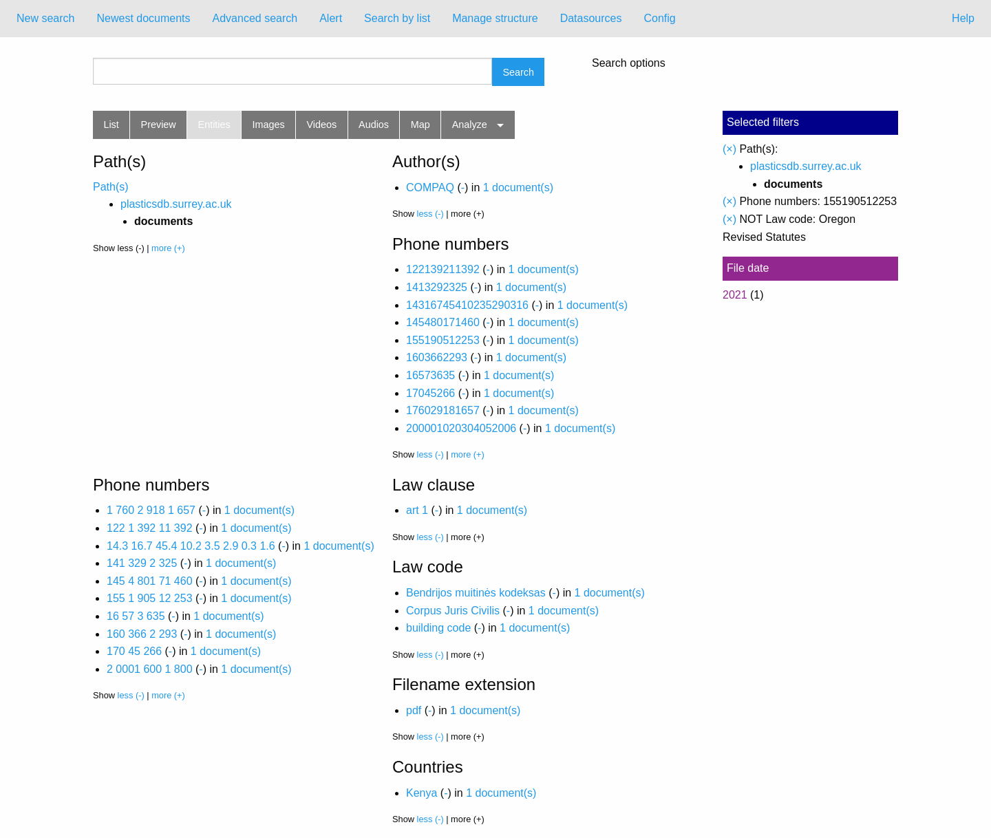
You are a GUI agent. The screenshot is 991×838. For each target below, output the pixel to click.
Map (420, 124)
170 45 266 (134, 651)
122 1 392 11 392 (150, 528)
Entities (214, 124)
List (110, 124)
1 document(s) (518, 187)
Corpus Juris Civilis (453, 610)
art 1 (417, 510)
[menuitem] (45, 19)
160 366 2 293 (142, 634)
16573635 (430, 375)
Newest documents (143, 18)
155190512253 (443, 340)
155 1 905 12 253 (150, 598)
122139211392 (443, 269)
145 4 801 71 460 (150, 581)
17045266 (430, 393)
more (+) (168, 248)
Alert (330, 18)
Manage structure (495, 18)
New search (45, 18)
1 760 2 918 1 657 (151, 510)
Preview (158, 124)
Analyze (469, 124)
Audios (374, 124)
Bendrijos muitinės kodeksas (476, 593)
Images (269, 124)
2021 (735, 295)
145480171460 (443, 322)
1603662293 (436, 357)
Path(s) (111, 187)
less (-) (430, 213)
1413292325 (436, 287)
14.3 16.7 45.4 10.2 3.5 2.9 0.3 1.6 (191, 546)
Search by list (397, 18)
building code (438, 628)
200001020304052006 (461, 428)
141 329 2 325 (142, 563)
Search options (628, 63)
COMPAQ (430, 187)
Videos (322, 124)
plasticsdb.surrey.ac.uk (176, 204)
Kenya (421, 793)
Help (963, 18)
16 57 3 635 (136, 616)
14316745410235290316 (467, 305)
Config (659, 18)
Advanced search (255, 18)
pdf (413, 710)
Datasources (591, 18)
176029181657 (443, 410)
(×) (729, 149)
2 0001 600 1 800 (150, 669)
